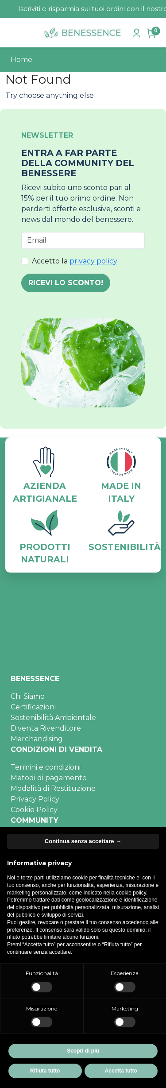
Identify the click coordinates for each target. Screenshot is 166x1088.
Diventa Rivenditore (46, 728)
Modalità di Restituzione (53, 788)
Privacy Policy (35, 799)
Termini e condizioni (46, 767)
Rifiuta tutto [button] (45, 1071)
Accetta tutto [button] (121, 1071)
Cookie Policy (34, 809)
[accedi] (137, 32)
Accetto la (74, 261)
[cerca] (28, 33)
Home (21, 59)
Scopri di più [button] (83, 1051)
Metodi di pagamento (49, 778)
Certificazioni (33, 707)
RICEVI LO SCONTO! (65, 283)
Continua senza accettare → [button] (83, 841)
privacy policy (93, 261)
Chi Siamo (28, 696)
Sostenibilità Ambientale (53, 717)
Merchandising (37, 739)
